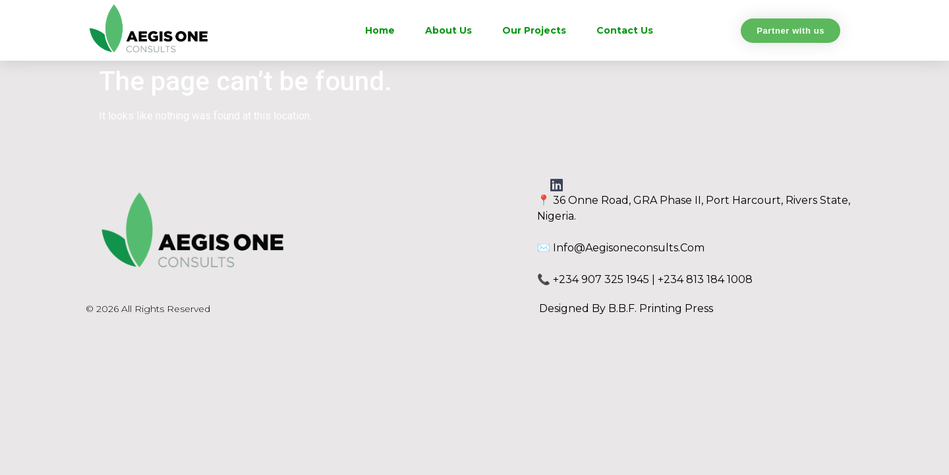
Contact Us (624, 30)
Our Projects (534, 30)
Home (380, 30)
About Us (448, 30)
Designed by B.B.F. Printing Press (626, 308)
